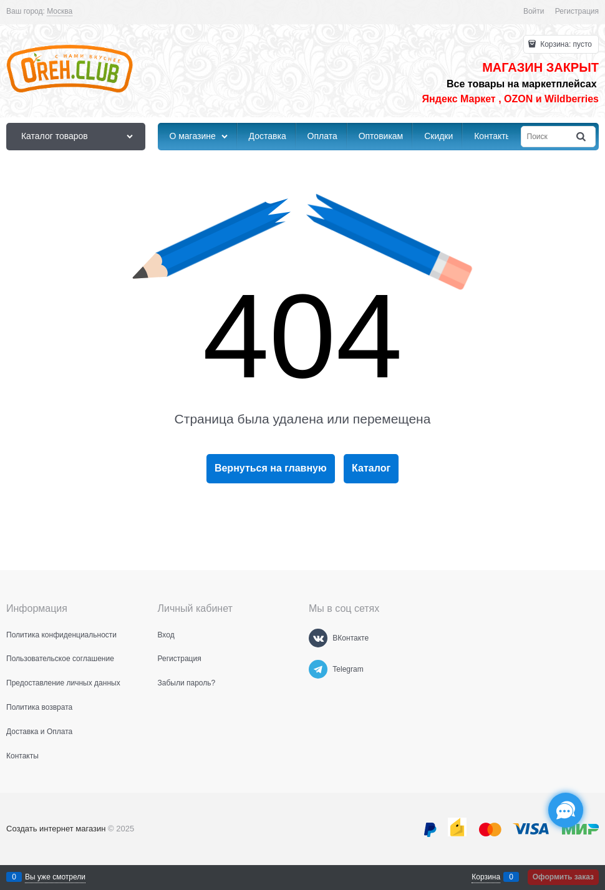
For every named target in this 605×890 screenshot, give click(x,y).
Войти (533, 11)
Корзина (486, 877)
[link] (59, 11)
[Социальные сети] (565, 810)
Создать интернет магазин (55, 828)
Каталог (371, 468)
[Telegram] (318, 669)
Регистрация (577, 11)
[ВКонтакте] (318, 638)
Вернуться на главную (271, 468)
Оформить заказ (563, 877)
